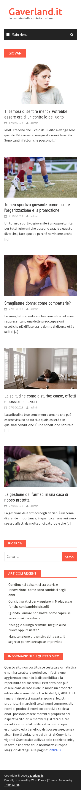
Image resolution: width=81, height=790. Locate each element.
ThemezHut (11, 785)
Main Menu (19, 34)
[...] (54, 140)
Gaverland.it (35, 11)
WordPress (38, 780)
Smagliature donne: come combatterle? (37, 303)
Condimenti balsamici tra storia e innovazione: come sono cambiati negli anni (37, 589)
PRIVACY (55, 750)
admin (34, 123)
